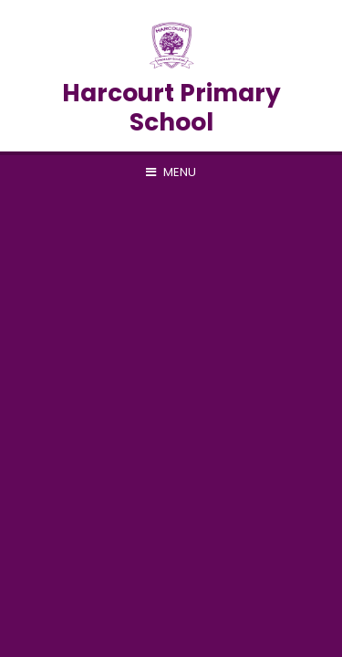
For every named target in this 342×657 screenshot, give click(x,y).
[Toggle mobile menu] (171, 172)
